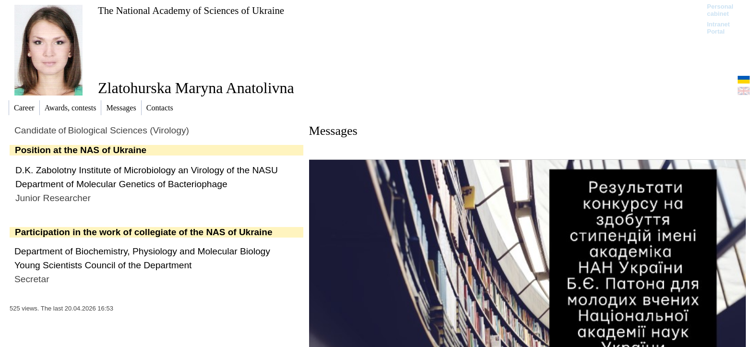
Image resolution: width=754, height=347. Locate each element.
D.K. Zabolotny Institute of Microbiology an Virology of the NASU (146, 170)
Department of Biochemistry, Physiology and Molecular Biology (142, 251)
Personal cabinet (720, 10)
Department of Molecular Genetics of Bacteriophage (121, 184)
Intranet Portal (718, 28)
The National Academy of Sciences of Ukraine (191, 10)
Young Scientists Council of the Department (102, 265)
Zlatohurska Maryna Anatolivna (196, 87)
